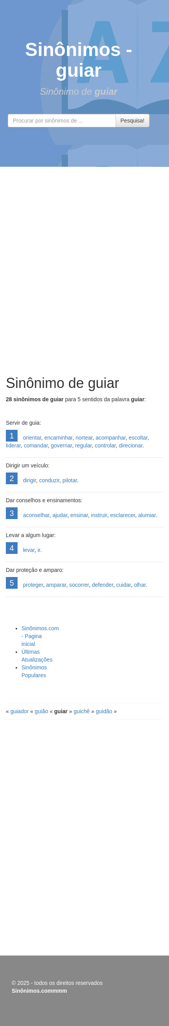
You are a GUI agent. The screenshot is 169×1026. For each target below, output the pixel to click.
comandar (36, 445)
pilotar (69, 480)
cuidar (123, 585)
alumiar (147, 515)
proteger (33, 585)
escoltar (138, 438)
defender (103, 585)
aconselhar (36, 515)
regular (83, 445)
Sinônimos (73, 49)
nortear (84, 438)
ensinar (79, 515)
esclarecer (122, 515)
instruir (99, 515)
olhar (140, 585)
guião (41, 711)
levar (29, 550)
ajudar (59, 515)
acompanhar (111, 438)
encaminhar (58, 438)
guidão (104, 711)
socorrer (79, 585)
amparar (56, 585)
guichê (82, 711)
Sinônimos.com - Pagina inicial (40, 636)
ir (38, 550)
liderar (13, 445)
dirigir (29, 480)
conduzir (49, 480)
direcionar (131, 445)
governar (61, 445)
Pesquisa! (132, 120)
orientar (32, 438)
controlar (105, 445)
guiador (20, 711)
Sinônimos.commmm (39, 991)
